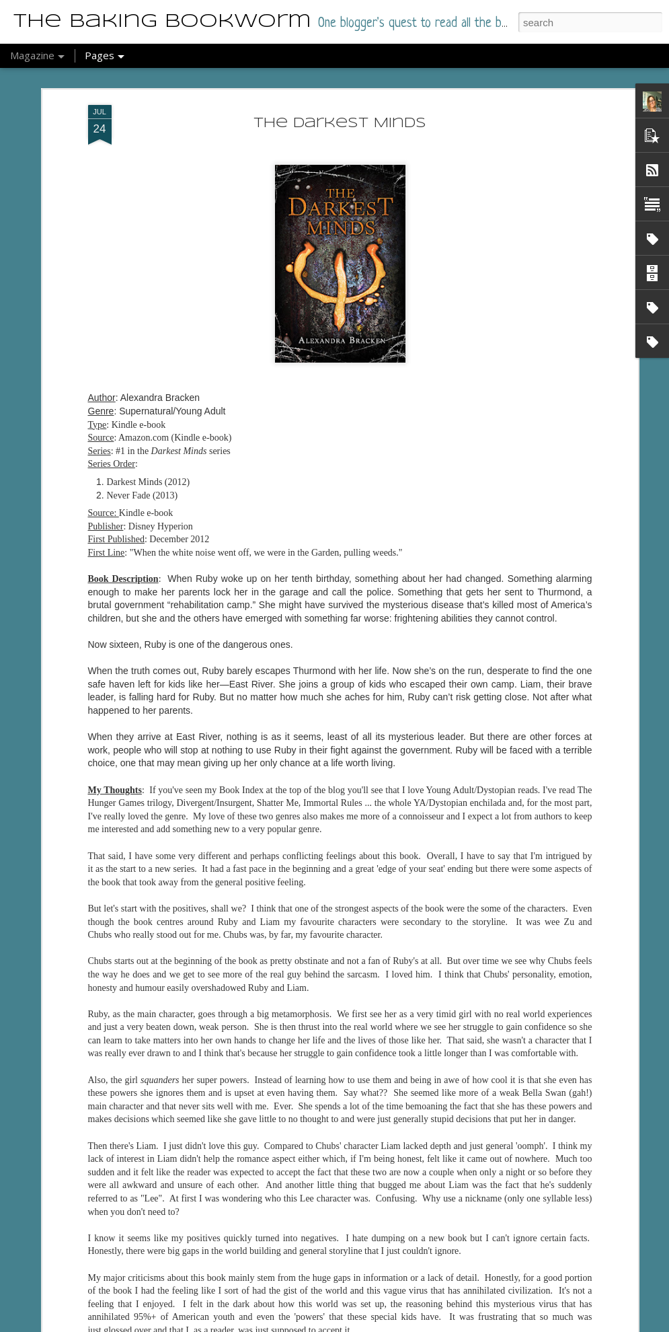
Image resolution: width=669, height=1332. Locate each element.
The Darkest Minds (339, 93)
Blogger (338, 1325)
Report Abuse (377, 1325)
